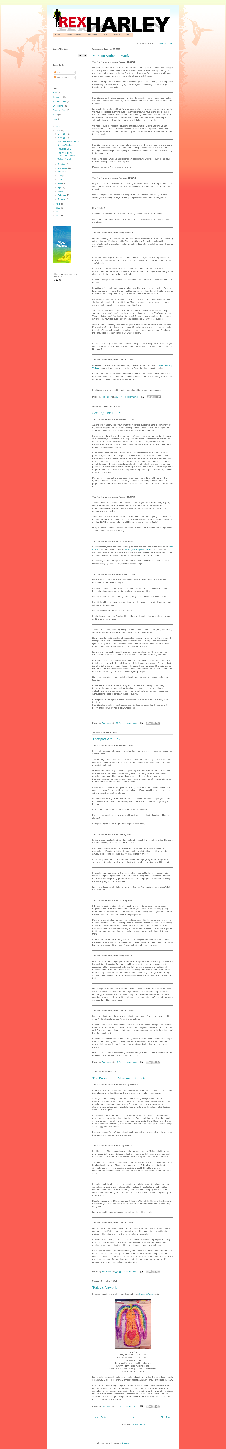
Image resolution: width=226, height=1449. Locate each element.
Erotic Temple (59, 106)
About (128, 35)
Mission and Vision (73, 35)
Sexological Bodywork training (138, 549)
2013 (58, 126)
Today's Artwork (104, 1287)
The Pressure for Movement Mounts (119, 1078)
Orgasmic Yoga (146, 1294)
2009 (58, 212)
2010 (58, 208)
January (62, 199)
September (63, 168)
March (61, 191)
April (60, 187)
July (60, 176)
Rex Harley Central (164, 43)
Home (57, 35)
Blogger (125, 1443)
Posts (58, 72)
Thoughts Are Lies (106, 739)
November (63, 138)
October (62, 164)
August (61, 172)
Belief (55, 93)
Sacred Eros (92, 35)
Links (105, 35)
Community (58, 97)
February (62, 195)
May (60, 183)
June (60, 179)
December (63, 134)
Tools (55, 119)
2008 (58, 216)
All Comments (61, 77)
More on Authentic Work (110, 56)
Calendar (116, 35)
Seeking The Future (106, 413)
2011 (58, 204)
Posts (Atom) (139, 1424)
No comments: (131, 397)
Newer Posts (100, 1417)
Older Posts (166, 1417)
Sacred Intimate (59, 101)
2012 (58, 130)
